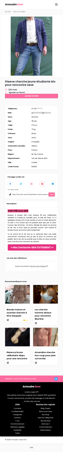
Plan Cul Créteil (19, 12)
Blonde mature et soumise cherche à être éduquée (17, 312)
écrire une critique (38, 266)
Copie (52, 194)
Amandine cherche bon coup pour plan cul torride (45, 355)
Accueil (8, 12)
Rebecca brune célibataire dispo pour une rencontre (17, 355)
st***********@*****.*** (41, 112)
